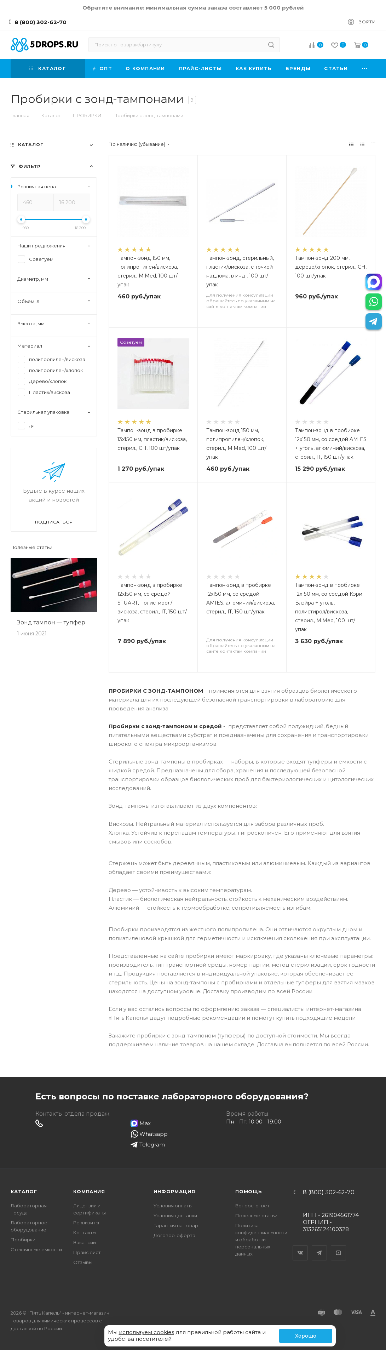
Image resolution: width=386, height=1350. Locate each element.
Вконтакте (300, 1246)
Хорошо (305, 1336)
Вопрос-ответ (252, 1205)
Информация (174, 1191)
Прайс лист (87, 1252)
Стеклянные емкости (36, 1249)
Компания (89, 1191)
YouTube (338, 1246)
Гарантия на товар (176, 1225)
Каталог (24, 1191)
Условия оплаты (173, 1205)
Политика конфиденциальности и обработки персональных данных (261, 1240)
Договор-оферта (174, 1235)
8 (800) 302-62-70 (41, 22)
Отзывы (82, 1262)
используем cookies (146, 1332)
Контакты (84, 1232)
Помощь (248, 1191)
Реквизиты (86, 1222)
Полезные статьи (31, 547)
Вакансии (84, 1242)
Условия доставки (175, 1215)
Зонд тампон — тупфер (51, 622)
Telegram (319, 1246)
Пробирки (23, 1239)
